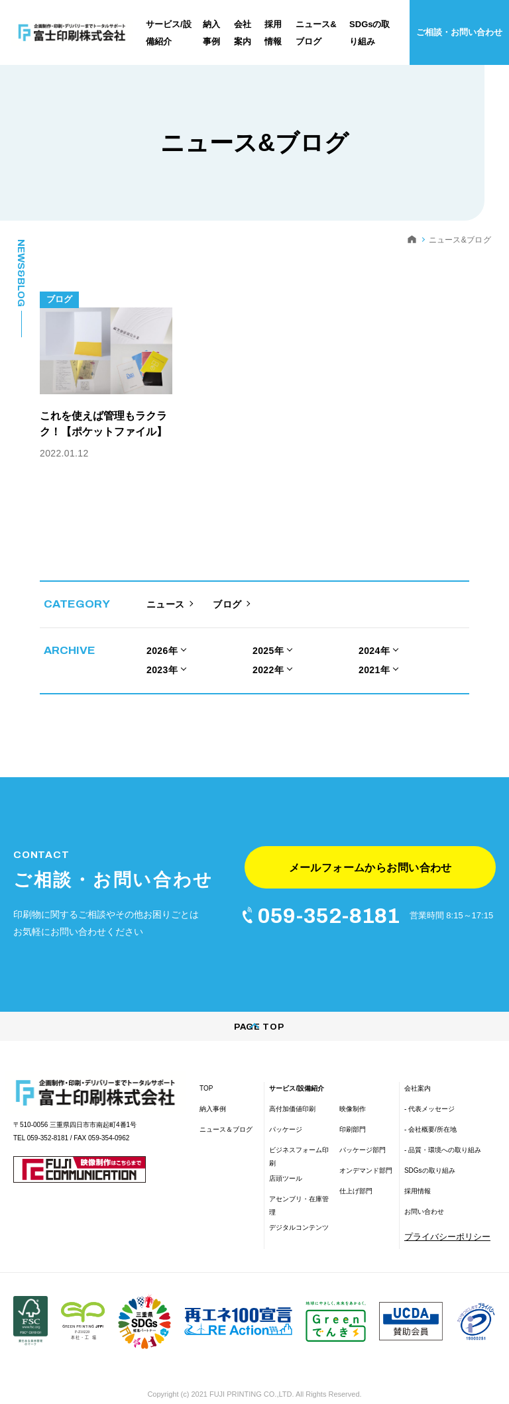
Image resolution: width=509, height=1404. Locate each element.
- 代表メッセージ (429, 1088)
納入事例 (212, 1088)
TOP (206, 1067)
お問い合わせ (424, 1191)
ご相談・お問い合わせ (459, 32)
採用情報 (417, 1170)
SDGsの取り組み (429, 1150)
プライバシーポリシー (447, 1216)
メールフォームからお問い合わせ (370, 841)
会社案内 (417, 1067)
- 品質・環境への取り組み (442, 1129)
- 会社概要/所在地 (430, 1108)
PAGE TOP (254, 1006)
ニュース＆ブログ (226, 1108)
